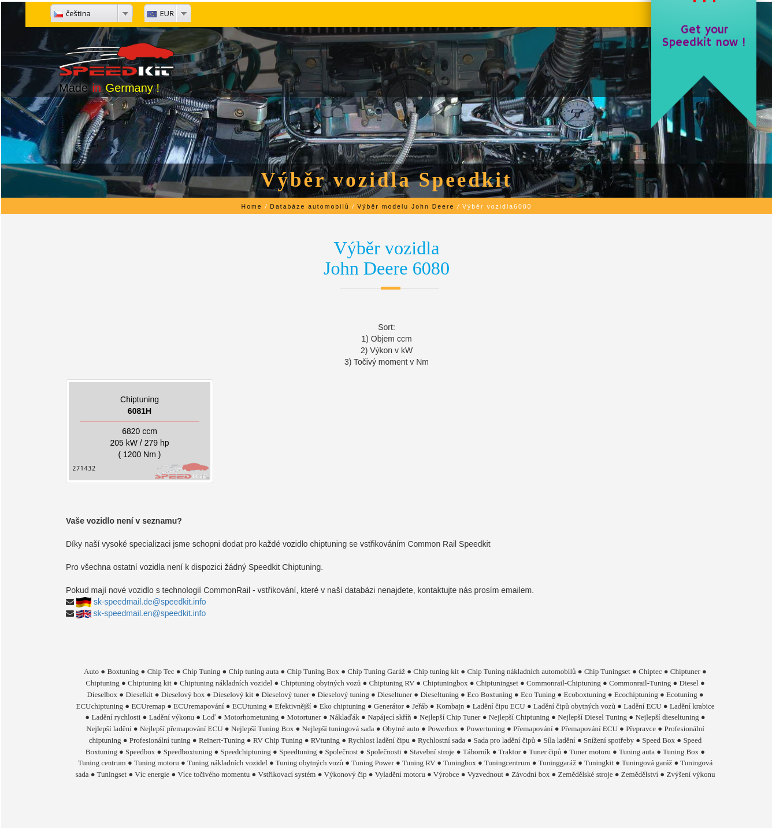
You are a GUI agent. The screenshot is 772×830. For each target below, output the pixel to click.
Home (252, 206)
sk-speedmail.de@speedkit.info (150, 601)
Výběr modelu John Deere (405, 206)
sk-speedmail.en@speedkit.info (150, 613)
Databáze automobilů (309, 206)
